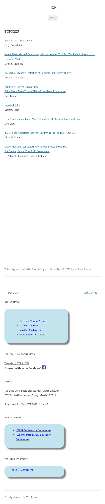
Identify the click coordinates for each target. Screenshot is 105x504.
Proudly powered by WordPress (20, 497)
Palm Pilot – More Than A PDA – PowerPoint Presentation (35, 91)
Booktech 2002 (12, 105)
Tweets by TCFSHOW (16, 363)
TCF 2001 (11, 292)
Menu (52, 17)
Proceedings (39, 269)
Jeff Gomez (92, 292)
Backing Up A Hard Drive (18, 40)
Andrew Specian (83, 269)
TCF (53, 7)
